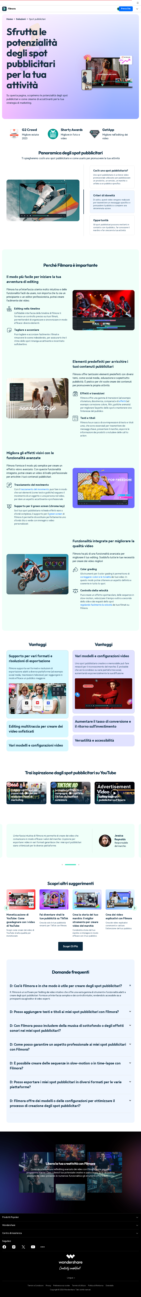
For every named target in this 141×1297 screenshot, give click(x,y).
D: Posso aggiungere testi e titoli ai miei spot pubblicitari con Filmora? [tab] (70, 1011)
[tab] (112, 177)
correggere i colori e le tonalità (95, 577)
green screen (55, 514)
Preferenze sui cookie (61, 1286)
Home (9, 19)
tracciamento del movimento (34, 489)
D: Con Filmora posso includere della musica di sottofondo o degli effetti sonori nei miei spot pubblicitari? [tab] (70, 1028)
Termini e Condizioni (36, 1286)
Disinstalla (109, 1286)
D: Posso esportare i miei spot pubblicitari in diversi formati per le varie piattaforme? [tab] (70, 1085)
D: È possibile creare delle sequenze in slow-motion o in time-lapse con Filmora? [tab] (70, 1066)
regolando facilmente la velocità (96, 605)
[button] (62, 864)
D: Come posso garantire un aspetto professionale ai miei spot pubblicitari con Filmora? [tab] (70, 1047)
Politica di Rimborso (96, 1286)
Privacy (48, 1286)
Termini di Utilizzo (79, 1286)
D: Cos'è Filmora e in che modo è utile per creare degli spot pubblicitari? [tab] (70, 985)
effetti (122, 401)
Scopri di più (70, 946)
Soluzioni (21, 19)
